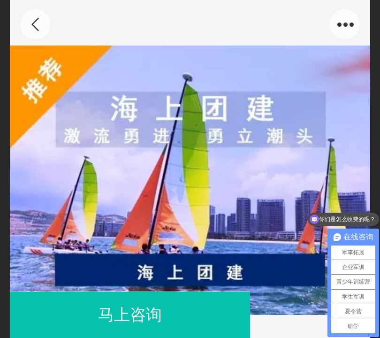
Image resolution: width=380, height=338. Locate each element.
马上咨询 (130, 314)
